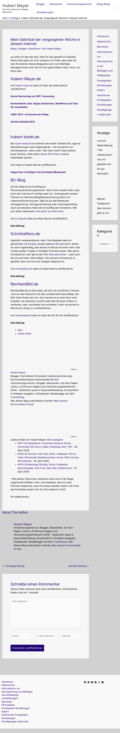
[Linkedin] (85, 684)
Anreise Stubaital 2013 (23, 121)
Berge (14, 48)
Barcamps (102, 46)
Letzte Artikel (25, 333)
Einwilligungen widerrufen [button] (14, 726)
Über (20, 329)
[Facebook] (92, 684)
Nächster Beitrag (78, 565)
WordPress (35, 48)
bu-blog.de (21, 218)
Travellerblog (18, 396)
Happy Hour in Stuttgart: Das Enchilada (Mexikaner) (40, 171)
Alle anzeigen (54, 439)
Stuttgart (23, 48)
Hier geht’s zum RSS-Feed (50, 211)
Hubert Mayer (15, 5)
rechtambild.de (23, 315)
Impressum (103, 36)
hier (36, 297)
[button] (117, 8)
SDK (56, 379)
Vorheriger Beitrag (14, 565)
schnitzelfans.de (24, 268)
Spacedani (65, 243)
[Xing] (99, 684)
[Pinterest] (95, 684)
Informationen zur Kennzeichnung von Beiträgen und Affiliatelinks (16, 694)
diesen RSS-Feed (50, 153)
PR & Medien (7, 708)
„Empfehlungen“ (9, 701)
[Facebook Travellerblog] (102, 684)
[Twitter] (88, 684)
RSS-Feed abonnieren (56, 254)
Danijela (32, 243)
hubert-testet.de (24, 143)
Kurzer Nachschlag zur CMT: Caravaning (34, 96)
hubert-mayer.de (24, 85)
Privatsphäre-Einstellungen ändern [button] (104, 85)
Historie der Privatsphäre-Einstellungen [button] (104, 100)
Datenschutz (104, 41)
